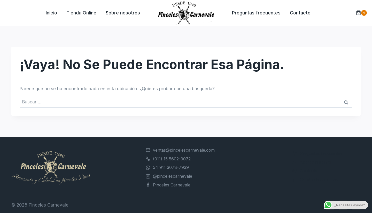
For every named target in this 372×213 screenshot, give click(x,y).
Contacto (300, 12)
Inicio (51, 12)
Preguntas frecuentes (256, 12)
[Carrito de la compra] (359, 13)
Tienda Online (81, 12)
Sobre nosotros (123, 12)
